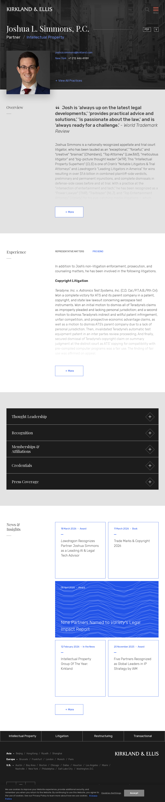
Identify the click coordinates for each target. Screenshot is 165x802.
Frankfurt (37, 759)
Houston (77, 765)
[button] (82, 416)
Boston (43, 765)
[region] (82, 793)
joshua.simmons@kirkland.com (73, 52)
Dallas (66, 765)
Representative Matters (69, 251)
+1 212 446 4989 (78, 58)
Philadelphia (48, 768)
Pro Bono (98, 251)
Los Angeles (92, 765)
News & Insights (13, 527)
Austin (18, 765)
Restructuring (103, 736)
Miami (105, 765)
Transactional (143, 736)
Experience (16, 251)
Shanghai (57, 753)
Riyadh (45, 753)
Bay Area (30, 765)
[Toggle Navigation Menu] (156, 9)
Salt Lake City (65, 768)
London (49, 759)
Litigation (61, 736)
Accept (134, 793)
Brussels (23, 759)
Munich (61, 759)
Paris (71, 759)
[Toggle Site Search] (147, 9)
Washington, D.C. (85, 768)
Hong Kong (32, 753)
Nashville (20, 768)
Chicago (55, 765)
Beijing (19, 753)
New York (60, 58)
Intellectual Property (45, 37)
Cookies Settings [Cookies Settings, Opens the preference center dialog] (111, 793)
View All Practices (70, 80)
